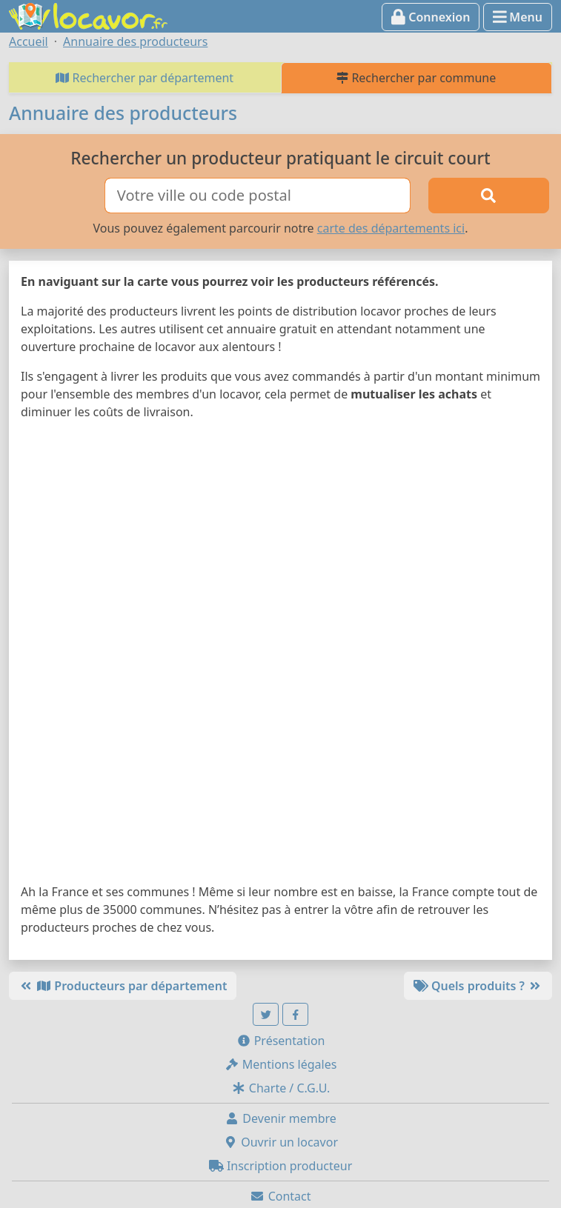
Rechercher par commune (416, 78)
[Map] (280, 655)
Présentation (280, 1040)
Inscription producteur (281, 1166)
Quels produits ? (478, 986)
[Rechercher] (488, 195)
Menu (517, 17)
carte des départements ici (391, 228)
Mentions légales (281, 1064)
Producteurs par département (123, 986)
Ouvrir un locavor (280, 1142)
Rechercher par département (144, 78)
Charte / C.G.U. (281, 1088)
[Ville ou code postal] (257, 195)
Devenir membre (280, 1118)
